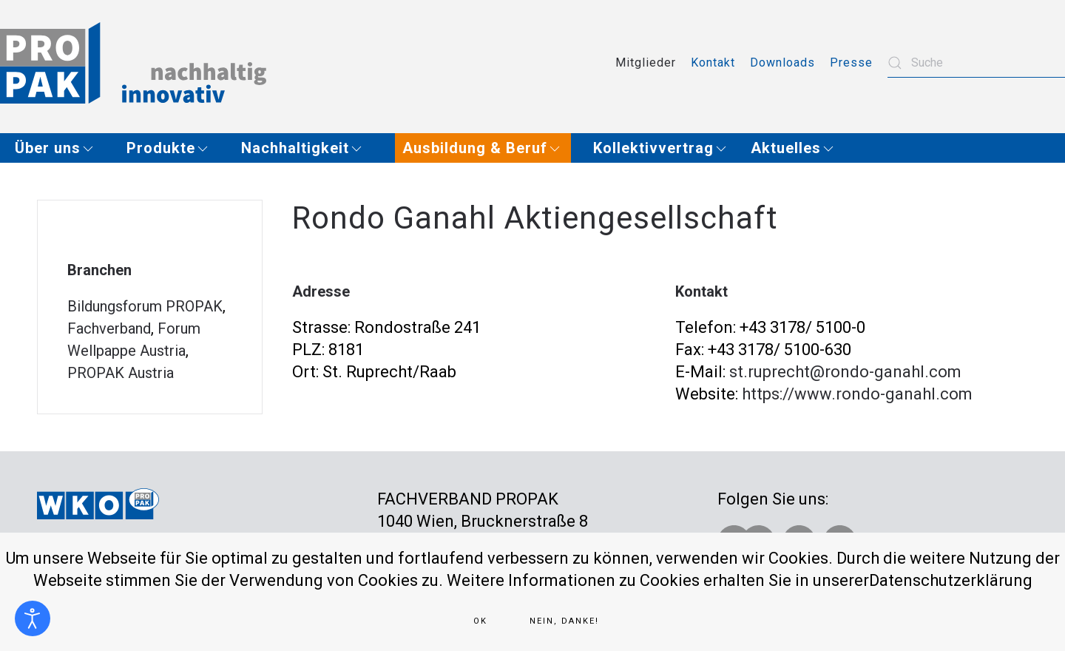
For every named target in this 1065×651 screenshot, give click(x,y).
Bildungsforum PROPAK (145, 306)
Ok (480, 621)
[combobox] (976, 63)
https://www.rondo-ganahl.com (857, 394)
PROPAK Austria (120, 373)
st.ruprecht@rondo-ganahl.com (845, 371)
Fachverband (109, 328)
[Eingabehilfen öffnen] (32, 618)
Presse (851, 62)
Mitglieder (645, 62)
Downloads (782, 62)
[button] (59, 148)
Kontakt (713, 62)
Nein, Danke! (564, 621)
